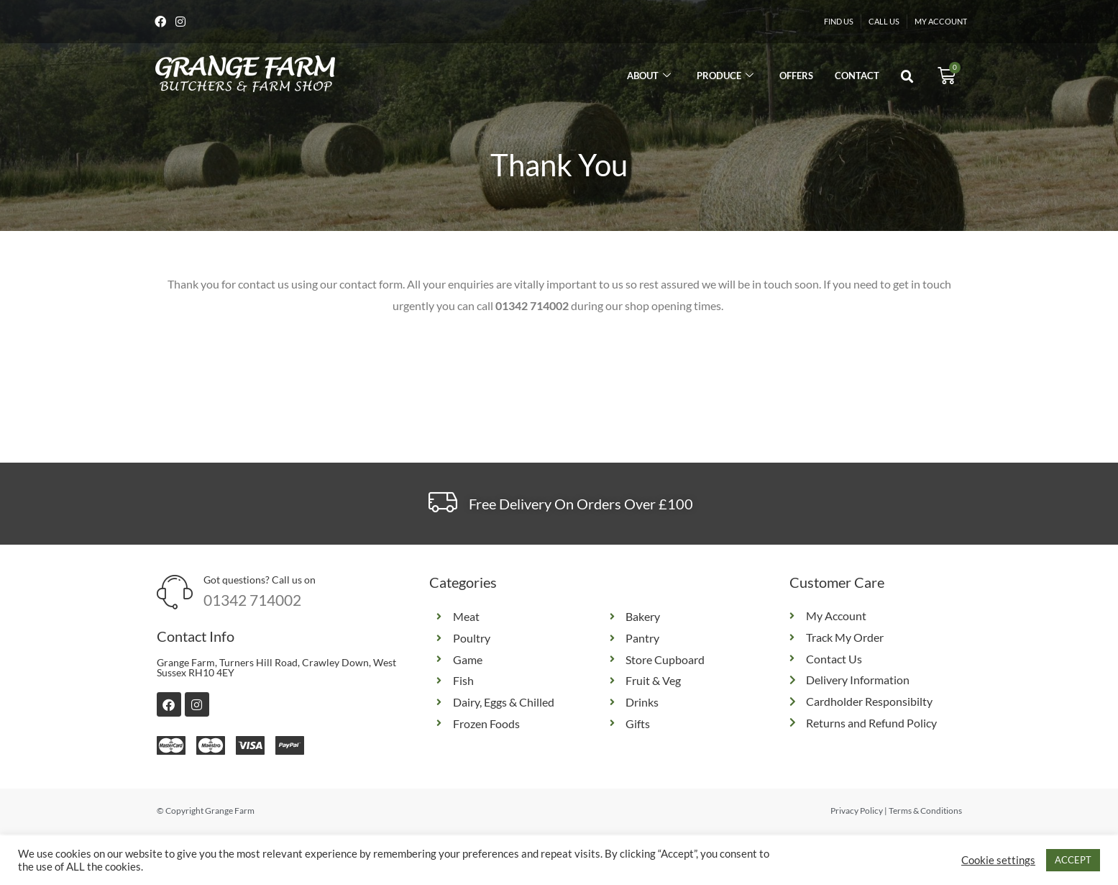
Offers (796, 77)
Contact (857, 77)
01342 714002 (252, 601)
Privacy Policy (856, 812)
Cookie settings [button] (998, 860)
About (649, 77)
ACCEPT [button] (1073, 860)
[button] (907, 78)
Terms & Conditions (925, 812)
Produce (725, 77)
